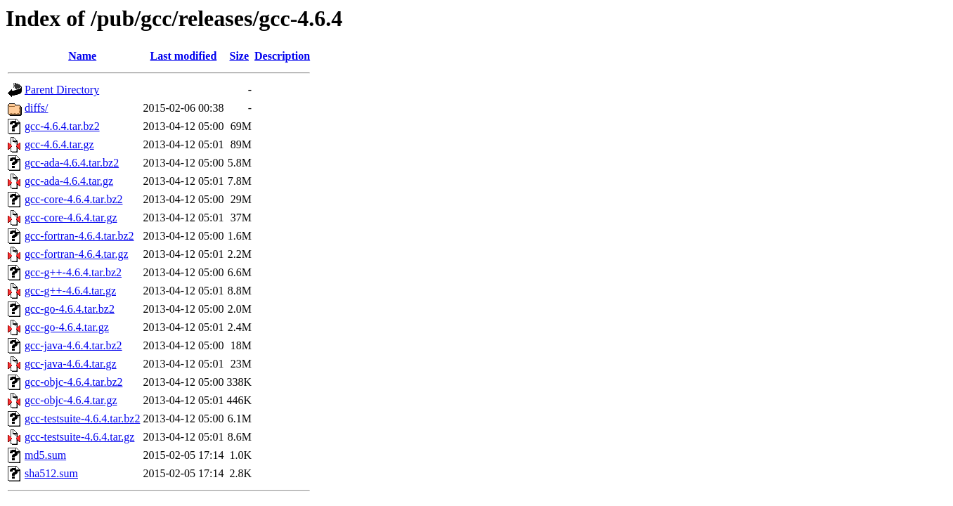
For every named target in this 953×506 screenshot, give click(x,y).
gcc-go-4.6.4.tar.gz (67, 327)
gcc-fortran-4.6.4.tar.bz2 (79, 236)
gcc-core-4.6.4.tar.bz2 (73, 199)
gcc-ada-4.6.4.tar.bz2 (72, 163)
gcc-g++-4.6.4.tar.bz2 (73, 272)
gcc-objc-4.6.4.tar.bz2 (74, 382)
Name (82, 56)
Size (239, 56)
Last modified (183, 56)
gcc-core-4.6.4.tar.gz (71, 217)
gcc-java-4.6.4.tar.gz (71, 364)
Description (282, 56)
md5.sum (45, 455)
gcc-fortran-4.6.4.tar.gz (76, 254)
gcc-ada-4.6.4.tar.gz (69, 181)
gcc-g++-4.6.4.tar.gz (70, 291)
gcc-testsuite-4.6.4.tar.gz (79, 437)
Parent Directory (62, 90)
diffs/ (36, 108)
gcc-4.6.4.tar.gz (59, 144)
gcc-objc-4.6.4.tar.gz (71, 400)
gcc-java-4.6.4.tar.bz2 (73, 345)
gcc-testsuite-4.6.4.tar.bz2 (82, 418)
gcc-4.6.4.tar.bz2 (62, 126)
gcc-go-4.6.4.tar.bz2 (70, 309)
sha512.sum (51, 473)
